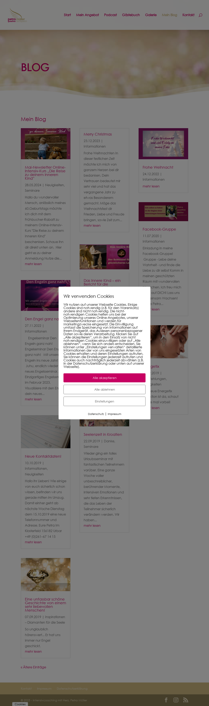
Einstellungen (104, 401)
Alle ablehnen (104, 389)
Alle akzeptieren (105, 378)
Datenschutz (96, 414)
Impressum (114, 414)
